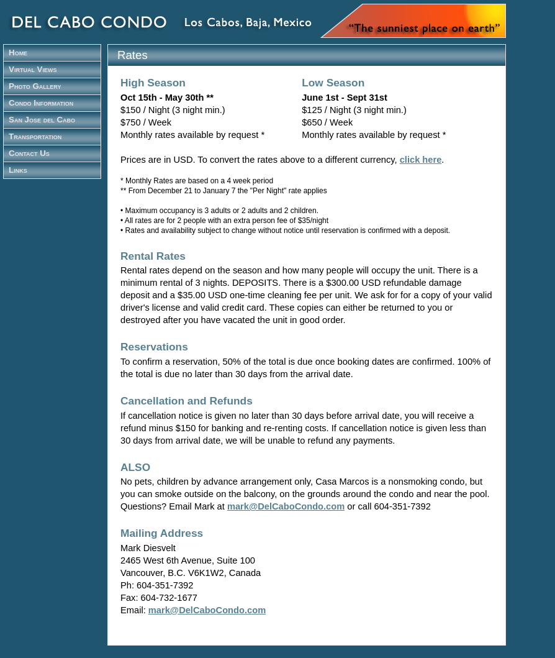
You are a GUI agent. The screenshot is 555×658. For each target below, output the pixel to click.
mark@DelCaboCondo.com (286, 506)
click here (421, 160)
